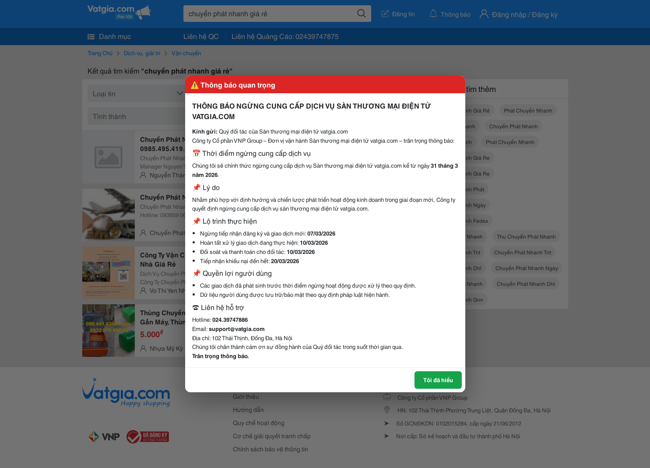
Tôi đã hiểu (438, 380)
